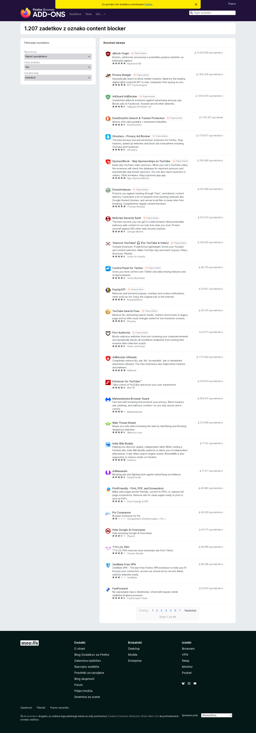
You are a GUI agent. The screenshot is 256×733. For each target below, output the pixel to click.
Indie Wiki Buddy (122, 443)
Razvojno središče (86, 666)
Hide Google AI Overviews (128, 529)
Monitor (187, 666)
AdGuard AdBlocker (124, 96)
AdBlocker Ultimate (124, 357)
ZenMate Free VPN (124, 564)
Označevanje (31, 73)
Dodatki (79, 642)
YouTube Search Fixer (126, 311)
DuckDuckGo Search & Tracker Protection (138, 118)
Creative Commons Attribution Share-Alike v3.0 (133, 716)
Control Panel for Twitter (127, 268)
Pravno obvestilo (59, 707)
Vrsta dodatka (32, 62)
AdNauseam (119, 471)
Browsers (188, 648)
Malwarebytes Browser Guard (130, 398)
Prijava (232, 3)
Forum (78, 685)
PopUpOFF (119, 289)
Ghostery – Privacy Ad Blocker (131, 136)
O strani (79, 648)
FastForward (120, 588)
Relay (185, 660)
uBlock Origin (120, 53)
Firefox (148, 4)
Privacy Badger (121, 74)
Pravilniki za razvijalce (89, 672)
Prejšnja (143, 610)
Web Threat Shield (124, 422)
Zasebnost (26, 707)
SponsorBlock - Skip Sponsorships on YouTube (141, 161)
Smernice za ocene (87, 697)
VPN (185, 654)
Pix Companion (121, 512)
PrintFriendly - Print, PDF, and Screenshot (138, 488)
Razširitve (75, 14)
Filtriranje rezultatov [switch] (36, 42)
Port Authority (121, 332)
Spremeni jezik (190, 715)
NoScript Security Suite (126, 218)
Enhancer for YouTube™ (127, 381)
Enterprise (135, 660)
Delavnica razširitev (87, 660)
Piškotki (41, 707)
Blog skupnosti (84, 678)
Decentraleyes (121, 189)
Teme (88, 14)
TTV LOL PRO (120, 547)
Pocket (187, 672)
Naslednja (190, 610)
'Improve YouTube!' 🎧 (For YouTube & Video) (140, 242)
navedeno (32, 716)
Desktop (134, 648)
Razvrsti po (30, 51)
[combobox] (212, 13)
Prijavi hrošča (83, 691)
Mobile (132, 654)
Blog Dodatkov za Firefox (91, 654)
